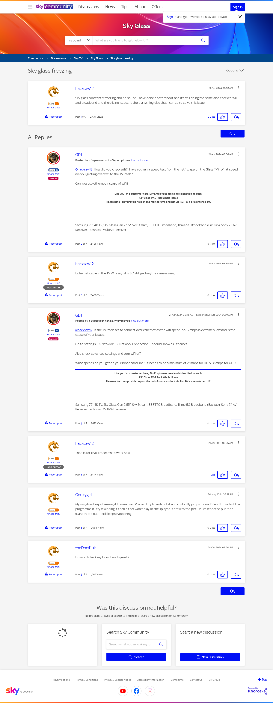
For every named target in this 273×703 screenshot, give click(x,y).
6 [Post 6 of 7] (81, 527)
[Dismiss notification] (240, 17)
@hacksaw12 (83, 169)
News (110, 7)
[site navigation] (30, 7)
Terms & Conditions (87, 679)
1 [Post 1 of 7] (81, 116)
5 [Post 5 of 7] (81, 474)
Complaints (177, 679)
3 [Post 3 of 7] (81, 295)
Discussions (88, 7)
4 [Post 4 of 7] (81, 423)
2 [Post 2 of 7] (81, 243)
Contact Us (196, 679)
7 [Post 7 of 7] (81, 574)
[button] (238, 87)
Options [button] (232, 70)
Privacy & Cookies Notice (117, 679)
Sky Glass (136, 26)
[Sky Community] (54, 7)
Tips (124, 7)
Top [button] (264, 679)
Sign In (238, 7)
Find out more (140, 160)
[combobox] (145, 40)
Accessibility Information (150, 679)
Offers (157, 7)
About (140, 7)
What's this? (53, 107)
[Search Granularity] (79, 40)
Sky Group (214, 679)
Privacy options (61, 679)
